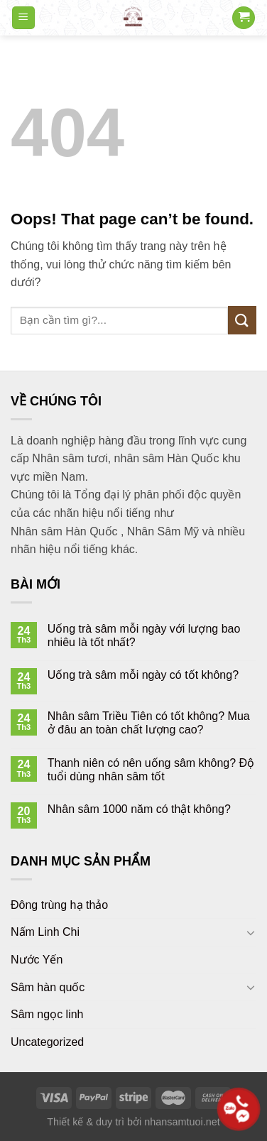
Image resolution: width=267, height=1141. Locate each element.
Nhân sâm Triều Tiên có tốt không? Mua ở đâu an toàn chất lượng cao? (149, 723)
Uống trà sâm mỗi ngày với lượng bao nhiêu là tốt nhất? (144, 635)
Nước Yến (36, 960)
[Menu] (24, 18)
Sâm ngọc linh (47, 1014)
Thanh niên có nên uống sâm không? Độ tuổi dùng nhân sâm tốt (151, 769)
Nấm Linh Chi (45, 932)
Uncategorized (47, 1042)
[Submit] (242, 320)
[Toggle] (250, 932)
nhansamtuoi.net (181, 1122)
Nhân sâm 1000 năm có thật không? (139, 809)
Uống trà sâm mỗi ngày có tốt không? (143, 675)
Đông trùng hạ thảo (59, 905)
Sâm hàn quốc (48, 987)
